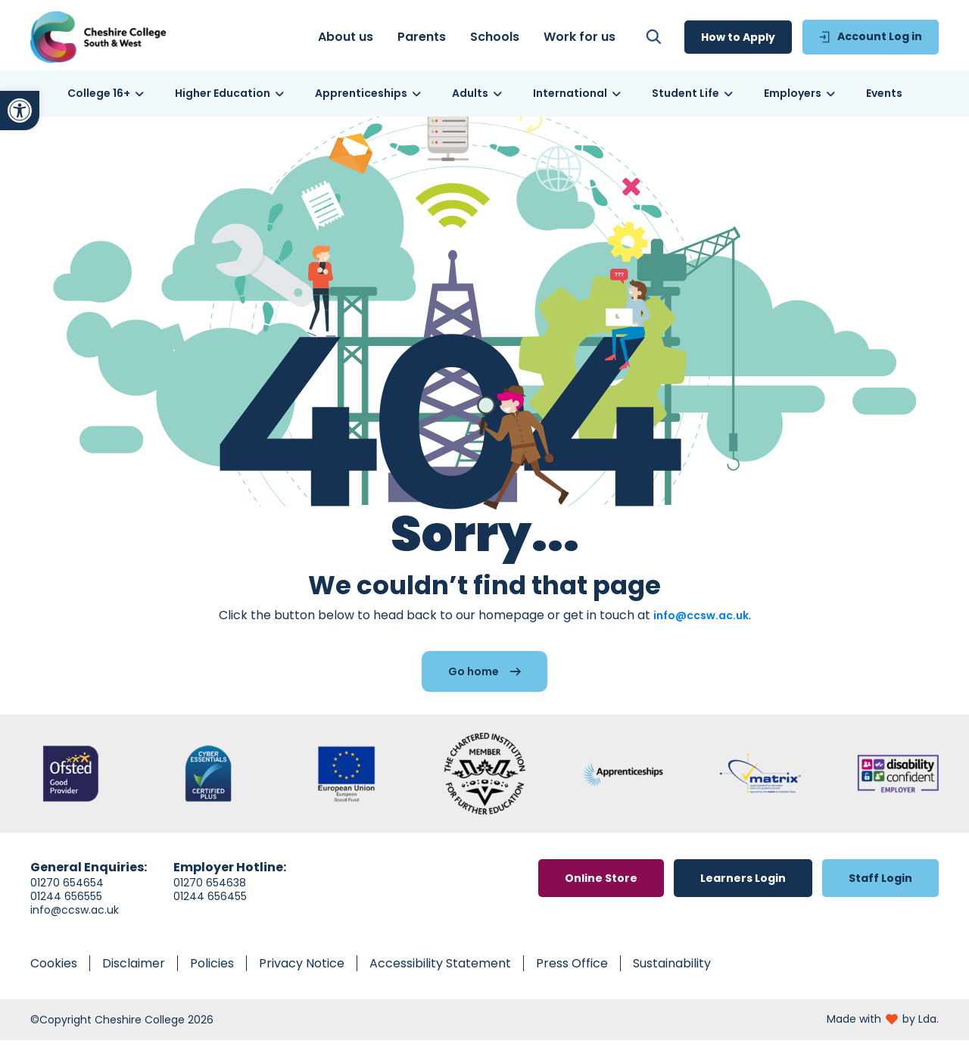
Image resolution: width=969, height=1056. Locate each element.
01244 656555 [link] (66, 912)
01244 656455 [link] (210, 912)
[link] (19, 110)
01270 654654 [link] (67, 898)
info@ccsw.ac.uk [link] (701, 631)
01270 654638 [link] (209, 898)
